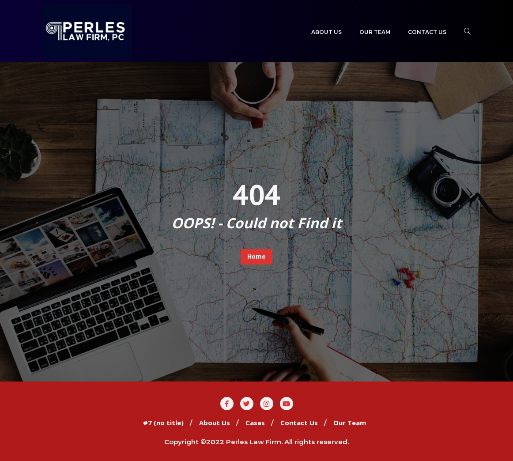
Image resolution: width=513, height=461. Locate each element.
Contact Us (299, 422)
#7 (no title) (163, 422)
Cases (255, 422)
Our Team (349, 422)
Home (256, 256)
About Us (214, 422)
